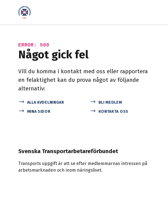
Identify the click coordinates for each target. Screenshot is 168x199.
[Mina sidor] (48, 111)
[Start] (26, 12)
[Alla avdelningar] (48, 101)
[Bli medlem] (120, 101)
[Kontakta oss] (120, 111)
